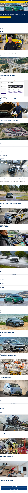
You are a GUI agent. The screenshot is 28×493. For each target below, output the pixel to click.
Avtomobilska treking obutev (5, 269)
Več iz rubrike (14, 146)
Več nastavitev (14, 491)
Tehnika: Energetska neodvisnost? (6, 377)
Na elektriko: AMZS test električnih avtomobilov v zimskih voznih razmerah (12, 179)
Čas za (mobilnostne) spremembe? (7, 75)
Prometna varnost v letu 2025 (6, 456)
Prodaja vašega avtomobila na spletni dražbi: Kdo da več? (9, 98)
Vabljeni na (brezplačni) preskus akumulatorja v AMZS (9, 120)
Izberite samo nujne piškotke (14, 489)
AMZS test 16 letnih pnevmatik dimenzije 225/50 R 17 (11, 203)
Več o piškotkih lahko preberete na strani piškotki (20, 483)
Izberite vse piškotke (14, 486)
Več (0, 78)
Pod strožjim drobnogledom (4, 226)
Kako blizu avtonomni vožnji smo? (5, 248)
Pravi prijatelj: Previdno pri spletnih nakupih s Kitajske (12, 52)
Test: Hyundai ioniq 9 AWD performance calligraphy (8, 355)
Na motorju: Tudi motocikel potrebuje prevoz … (10, 433)
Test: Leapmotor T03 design (5, 398)
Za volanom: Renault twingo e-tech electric (9, 308)
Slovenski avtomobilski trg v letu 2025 (6, 142)
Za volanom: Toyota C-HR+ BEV (7, 332)
